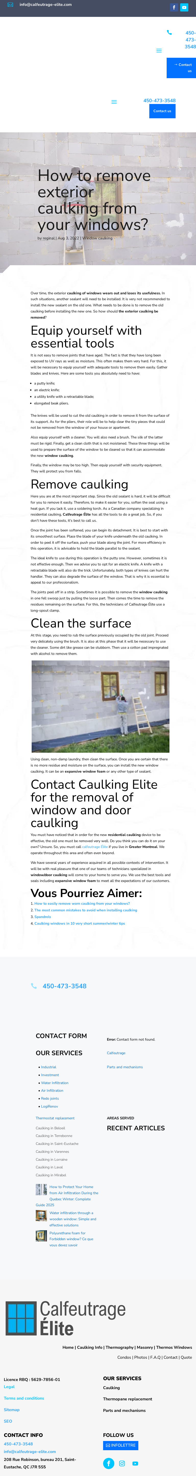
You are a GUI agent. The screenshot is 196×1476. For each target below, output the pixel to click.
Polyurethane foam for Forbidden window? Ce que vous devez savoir (71, 1239)
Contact (171, 1357)
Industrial (48, 1067)
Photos (140, 1357)
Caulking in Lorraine (51, 1159)
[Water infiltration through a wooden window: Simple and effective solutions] (41, 1216)
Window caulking (97, 238)
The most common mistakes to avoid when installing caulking (85, 910)
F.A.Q (155, 1357)
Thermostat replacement (55, 1118)
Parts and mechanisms (125, 1067)
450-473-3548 (190, 40)
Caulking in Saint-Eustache (57, 1143)
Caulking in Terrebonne (54, 1135)
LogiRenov (49, 1106)
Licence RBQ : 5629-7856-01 (32, 1379)
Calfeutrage (116, 1053)
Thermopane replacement (127, 1399)
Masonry (145, 1347)
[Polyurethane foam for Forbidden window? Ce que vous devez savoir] (41, 1236)
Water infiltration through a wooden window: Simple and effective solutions (73, 1219)
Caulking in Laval (49, 1167)
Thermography (119, 1347)
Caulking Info (89, 1347)
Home (68, 1347)
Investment (50, 1075)
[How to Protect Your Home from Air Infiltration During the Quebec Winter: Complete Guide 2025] (41, 1190)
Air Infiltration (52, 1090)
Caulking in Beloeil (50, 1128)
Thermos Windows (174, 1347)
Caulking (111, 1388)
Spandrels (42, 916)
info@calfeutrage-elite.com (46, 4)
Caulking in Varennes (52, 1151)
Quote (186, 1357)
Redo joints (50, 1098)
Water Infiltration (54, 1082)
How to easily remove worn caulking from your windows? (82, 903)
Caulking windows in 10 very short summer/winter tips (79, 923)
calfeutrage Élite (95, 846)
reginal (49, 238)
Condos (124, 1357)
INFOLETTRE (123, 1445)
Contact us (185, 67)
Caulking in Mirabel (51, 1175)
